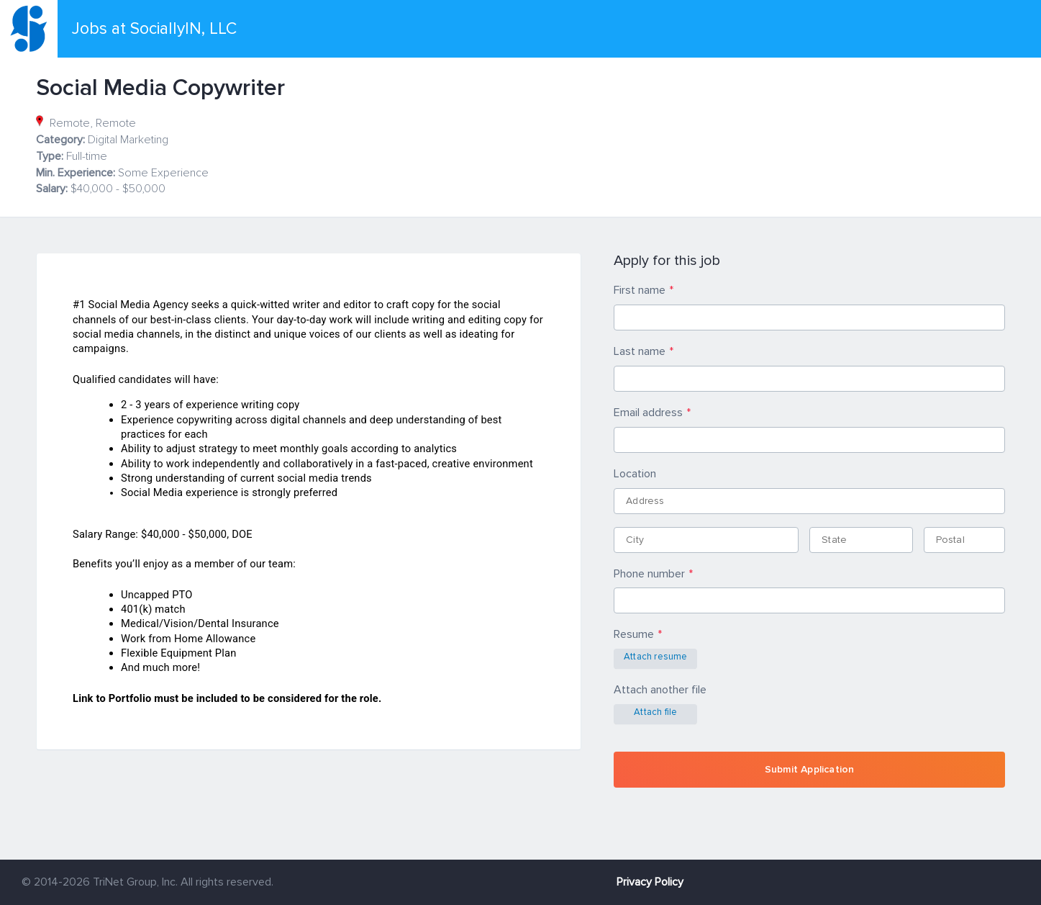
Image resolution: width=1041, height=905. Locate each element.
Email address (648, 412)
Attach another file (660, 690)
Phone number (649, 574)
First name (639, 290)
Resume (634, 634)
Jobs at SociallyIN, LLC (154, 29)
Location (635, 474)
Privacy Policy (650, 882)
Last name (639, 351)
